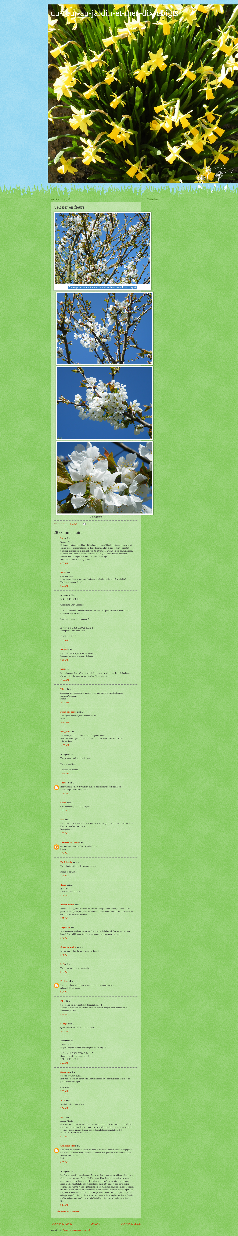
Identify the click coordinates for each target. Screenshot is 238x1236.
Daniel (63, 572)
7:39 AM (64, 1091)
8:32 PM (64, 972)
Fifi (62, 1001)
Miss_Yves (64, 732)
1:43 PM (64, 853)
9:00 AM (64, 640)
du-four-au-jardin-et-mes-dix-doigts (114, 13)
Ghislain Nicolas (67, 1146)
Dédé (62, 669)
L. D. (62, 964)
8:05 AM (64, 563)
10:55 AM (64, 745)
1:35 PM (64, 810)
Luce (62, 538)
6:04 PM (64, 938)
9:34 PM (64, 992)
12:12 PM (64, 793)
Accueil (95, 1223)
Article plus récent (61, 1223)
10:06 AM (64, 680)
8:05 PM (64, 1162)
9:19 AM (64, 1205)
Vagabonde (65, 927)
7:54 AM (64, 1108)
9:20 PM (64, 1137)
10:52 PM (64, 1031)
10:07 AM (64, 703)
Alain (62, 1100)
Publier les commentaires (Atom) (76, 1230)
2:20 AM (64, 1063)
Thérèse (63, 783)
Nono (62, 1117)
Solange (63, 1024)
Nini (62, 820)
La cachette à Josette (69, 842)
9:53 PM (64, 1014)
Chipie (63, 803)
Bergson (64, 649)
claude (63, 885)
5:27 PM (64, 918)
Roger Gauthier (67, 905)
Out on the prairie (68, 947)
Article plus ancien (130, 1223)
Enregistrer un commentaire (68, 1211)
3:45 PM (64, 876)
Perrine (63, 981)
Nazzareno (65, 1072)
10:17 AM (64, 722)
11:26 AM (64, 774)
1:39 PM (64, 833)
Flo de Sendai (66, 862)
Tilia (62, 689)
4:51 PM (64, 895)
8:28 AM (64, 586)
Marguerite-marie (68, 712)
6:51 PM (64, 955)
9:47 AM (64, 660)
